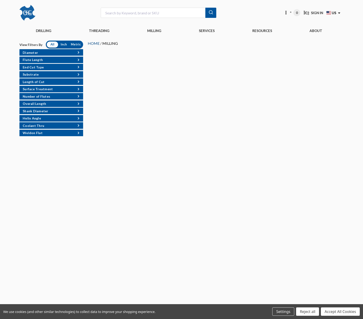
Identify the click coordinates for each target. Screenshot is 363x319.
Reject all (307, 311)
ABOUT (316, 31)
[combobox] (158, 13)
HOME (94, 43)
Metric (76, 44)
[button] (51, 52)
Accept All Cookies (340, 311)
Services (207, 31)
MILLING (154, 31)
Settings (283, 311)
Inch (64, 44)
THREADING (99, 31)
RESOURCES (262, 31)
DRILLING (43, 31)
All (52, 44)
